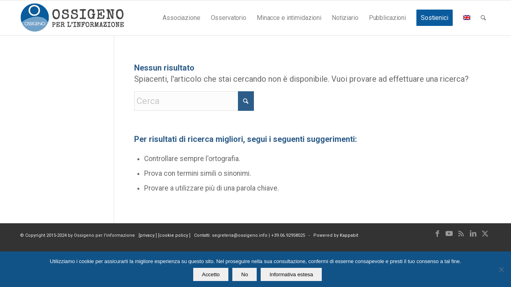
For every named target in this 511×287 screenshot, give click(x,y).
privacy (148, 235)
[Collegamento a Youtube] (449, 234)
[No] (501, 269)
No (244, 274)
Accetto (211, 274)
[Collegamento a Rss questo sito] (461, 234)
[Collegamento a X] (485, 234)
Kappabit (349, 235)
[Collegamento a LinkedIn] (473, 234)
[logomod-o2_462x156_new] (72, 17)
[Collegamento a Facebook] (437, 234)
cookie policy (174, 235)
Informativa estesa (291, 274)
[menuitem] (181, 17)
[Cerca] (483, 17)
